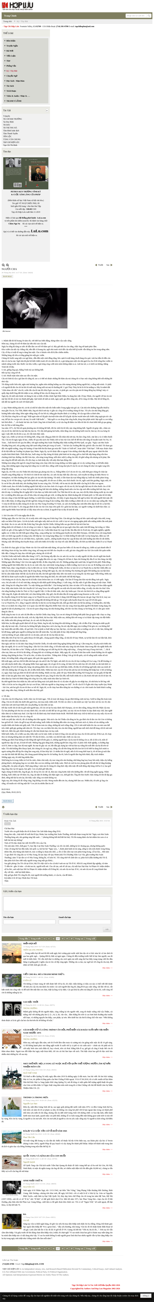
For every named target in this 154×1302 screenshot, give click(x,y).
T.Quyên (6, 116)
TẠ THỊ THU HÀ (10, 128)
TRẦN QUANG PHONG (33, 950)
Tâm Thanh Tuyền (10, 133)
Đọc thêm (106, 968)
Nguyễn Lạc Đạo (30, 1103)
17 (58, 939)
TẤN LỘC (7, 136)
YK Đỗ (26, 1220)
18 (62, 939)
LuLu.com (41, 218)
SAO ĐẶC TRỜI (30, 1002)
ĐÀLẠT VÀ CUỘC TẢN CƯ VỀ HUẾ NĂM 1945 (45, 1131)
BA (24, 1214)
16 (53, 939)
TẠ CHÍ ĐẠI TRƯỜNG (12, 119)
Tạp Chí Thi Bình (10, 145)
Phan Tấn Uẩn (29, 1137)
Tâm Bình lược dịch (11, 130)
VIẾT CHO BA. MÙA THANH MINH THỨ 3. (44, 974)
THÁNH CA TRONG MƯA (35, 1097)
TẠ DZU (6, 125)
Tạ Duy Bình (8, 122)
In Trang (3, 807)
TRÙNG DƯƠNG (30, 1008)
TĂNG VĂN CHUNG (12, 139)
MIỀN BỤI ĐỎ (30, 943)
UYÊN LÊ (27, 980)
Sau (107, 265)
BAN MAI (7, 276)
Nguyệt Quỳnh (29, 1162)
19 (67, 939)
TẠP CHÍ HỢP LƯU (11, 142)
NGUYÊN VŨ (29, 1187)
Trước (100, 265)
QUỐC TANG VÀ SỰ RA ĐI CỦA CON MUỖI (44, 1156)
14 (44, 939)
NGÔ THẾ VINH (30, 1073)
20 (71, 939)
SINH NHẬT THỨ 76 (32, 1180)
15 (49, 939)
